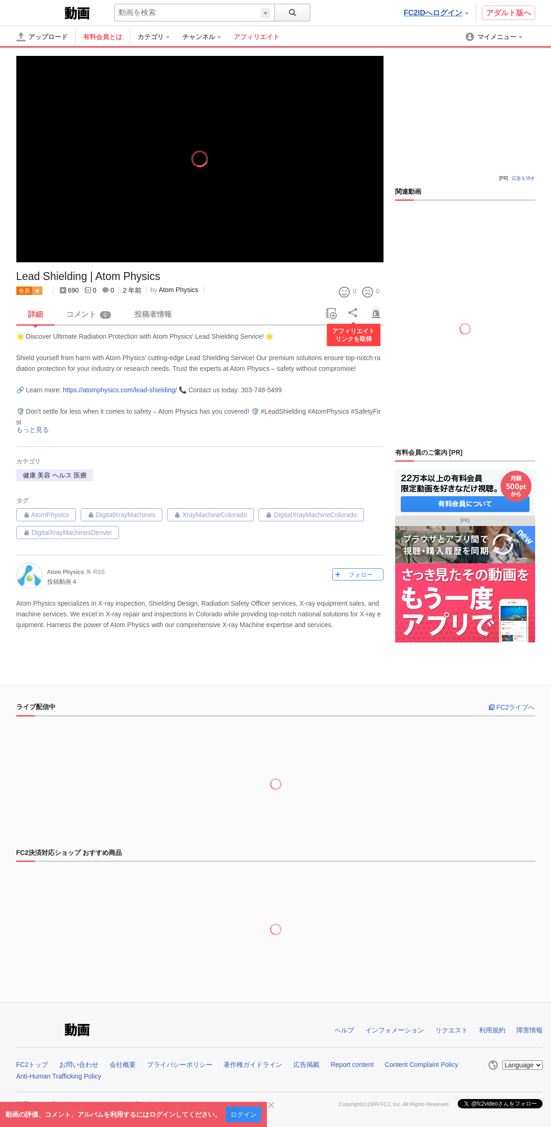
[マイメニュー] (494, 37)
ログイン (243, 1114)
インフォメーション (394, 1030)
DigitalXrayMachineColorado (310, 515)
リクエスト (451, 1030)
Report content (352, 1064)
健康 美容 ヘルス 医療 (55, 475)
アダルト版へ (508, 13)
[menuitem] (158, 37)
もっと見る (32, 429)
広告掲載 (306, 1064)
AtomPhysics (46, 515)
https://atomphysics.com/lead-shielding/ (120, 390)
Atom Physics (178, 290)
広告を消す (523, 178)
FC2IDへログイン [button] (436, 13)
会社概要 (123, 1064)
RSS (99, 572)
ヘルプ (344, 1030)
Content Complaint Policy (421, 1064)
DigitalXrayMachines (122, 515)
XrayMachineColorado (210, 515)
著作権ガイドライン (252, 1064)
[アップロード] (42, 37)
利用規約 (492, 1030)
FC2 (39, 12)
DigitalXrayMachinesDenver (67, 532)
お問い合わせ (78, 1064)
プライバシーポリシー (179, 1064)
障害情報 (529, 1030)
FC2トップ (32, 1064)
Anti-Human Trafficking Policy (59, 1076)
